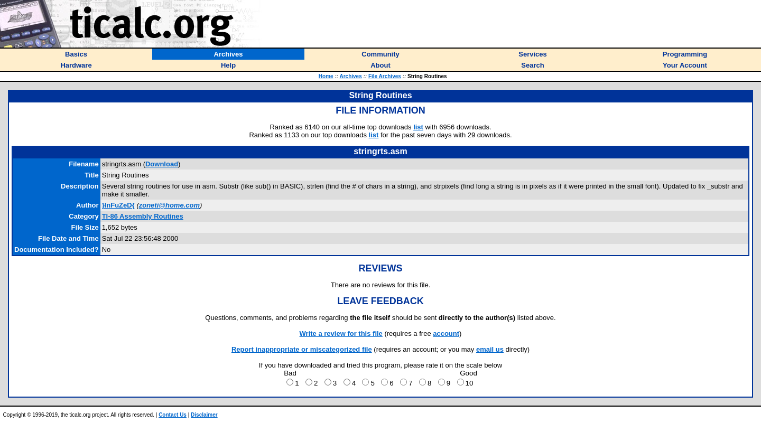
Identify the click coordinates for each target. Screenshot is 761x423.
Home (326, 76)
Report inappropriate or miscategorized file (301, 349)
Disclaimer (204, 415)
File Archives (384, 76)
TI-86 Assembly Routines (142, 216)
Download (161, 164)
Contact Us (173, 415)
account (446, 333)
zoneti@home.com (169, 205)
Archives (350, 76)
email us (490, 349)
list (418, 127)
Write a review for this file (341, 333)
